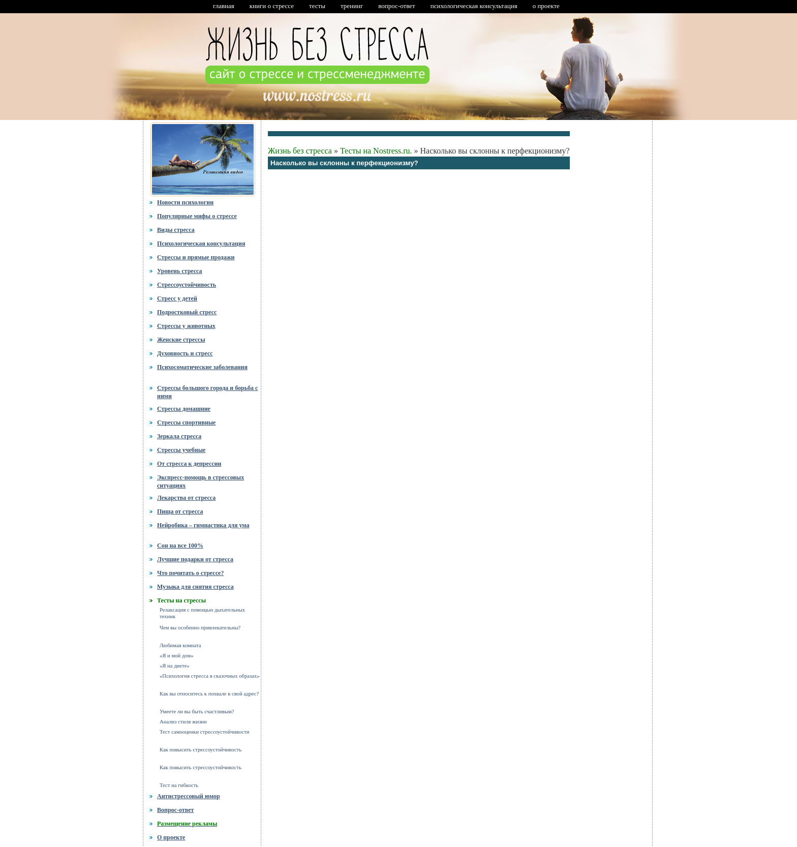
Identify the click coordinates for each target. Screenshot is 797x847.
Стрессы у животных (186, 325)
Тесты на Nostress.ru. (376, 150)
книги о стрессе (272, 6)
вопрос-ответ (396, 6)
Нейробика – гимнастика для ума (203, 525)
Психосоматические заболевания (202, 367)
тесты (317, 6)
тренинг (352, 6)
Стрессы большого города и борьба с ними (207, 391)
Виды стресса (176, 229)
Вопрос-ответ (175, 809)
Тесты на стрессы (181, 600)
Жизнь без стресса (300, 150)
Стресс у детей (177, 298)
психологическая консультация (474, 6)
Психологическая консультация (201, 243)
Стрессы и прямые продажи (196, 257)
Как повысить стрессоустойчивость (200, 749)
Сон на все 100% (180, 545)
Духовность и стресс (185, 353)
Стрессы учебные (181, 449)
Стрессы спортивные (186, 422)
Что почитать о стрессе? (190, 573)
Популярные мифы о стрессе (197, 216)
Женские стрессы (181, 339)
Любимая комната (180, 645)
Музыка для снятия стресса (195, 586)
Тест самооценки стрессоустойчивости (204, 732)
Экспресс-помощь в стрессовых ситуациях (200, 481)
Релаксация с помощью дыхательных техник (202, 613)
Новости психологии (185, 202)
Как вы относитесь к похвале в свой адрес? (209, 694)
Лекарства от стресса (186, 497)
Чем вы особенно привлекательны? (200, 627)
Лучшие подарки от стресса (195, 559)
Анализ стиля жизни (183, 721)
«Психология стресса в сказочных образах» (210, 676)
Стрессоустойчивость (186, 284)
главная (223, 6)
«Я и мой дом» (177, 655)
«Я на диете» (175, 666)
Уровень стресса (179, 271)
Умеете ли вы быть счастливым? (197, 711)
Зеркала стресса (179, 436)
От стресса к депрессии (189, 463)
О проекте (171, 837)
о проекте (546, 6)
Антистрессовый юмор (188, 796)
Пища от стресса (180, 511)
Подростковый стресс (187, 312)
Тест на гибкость (179, 785)
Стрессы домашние (183, 408)
